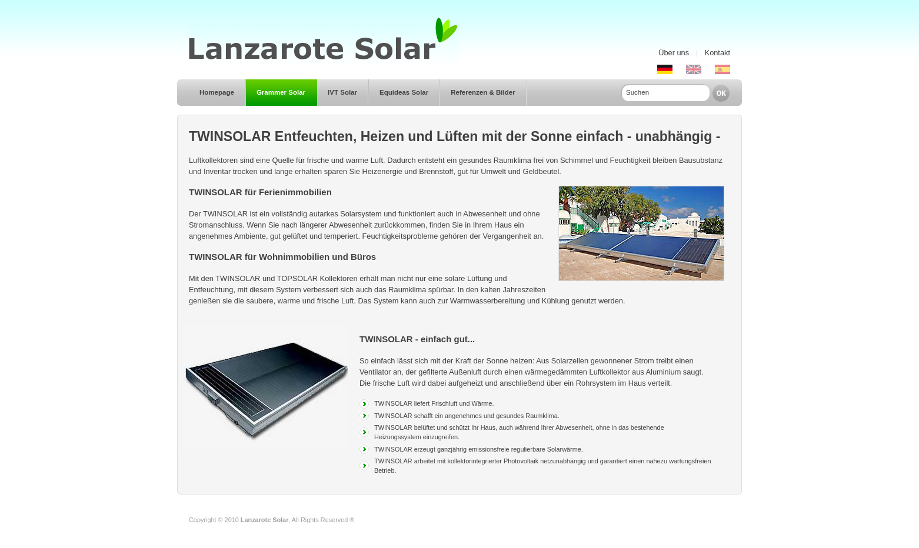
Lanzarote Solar (265, 519)
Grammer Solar (281, 92)
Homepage (216, 92)
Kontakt (717, 52)
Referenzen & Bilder (483, 92)
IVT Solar (342, 92)
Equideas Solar (403, 92)
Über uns (673, 52)
